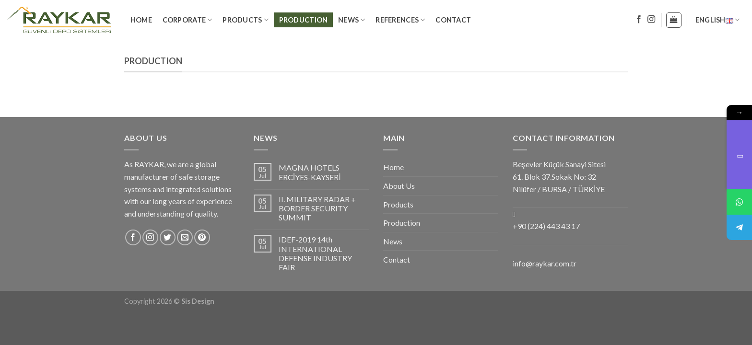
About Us (399, 185)
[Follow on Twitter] (168, 237)
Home (141, 20)
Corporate (187, 19)
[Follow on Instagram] (651, 19)
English (717, 19)
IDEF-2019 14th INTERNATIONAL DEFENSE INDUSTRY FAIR (315, 253)
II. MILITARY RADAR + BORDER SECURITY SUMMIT (317, 208)
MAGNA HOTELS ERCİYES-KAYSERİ (310, 172)
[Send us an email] (185, 237)
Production (303, 20)
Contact (453, 20)
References (400, 19)
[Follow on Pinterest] (202, 237)
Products (246, 19)
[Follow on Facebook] (639, 19)
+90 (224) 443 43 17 (546, 225)
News (351, 19)
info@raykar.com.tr (544, 263)
